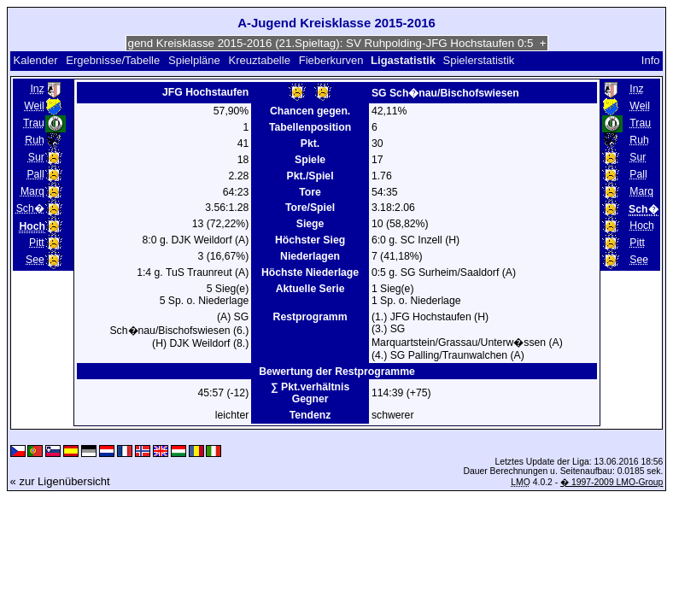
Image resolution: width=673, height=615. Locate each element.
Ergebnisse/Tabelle (113, 60)
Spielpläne (194, 60)
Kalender (35, 60)
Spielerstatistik (479, 60)
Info (650, 60)
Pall (35, 174)
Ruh (34, 140)
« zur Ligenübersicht (60, 481)
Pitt (36, 243)
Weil (34, 106)
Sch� (30, 208)
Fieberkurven (331, 60)
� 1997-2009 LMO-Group (611, 482)
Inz (37, 89)
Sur (36, 157)
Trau (33, 123)
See (35, 260)
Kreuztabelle (259, 60)
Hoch (641, 225)
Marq (32, 191)
